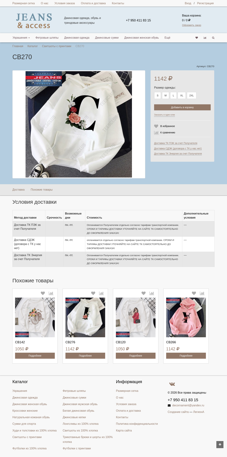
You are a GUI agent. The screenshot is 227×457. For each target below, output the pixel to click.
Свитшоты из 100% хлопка (80, 430)
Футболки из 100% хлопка (29, 448)
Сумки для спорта (24, 423)
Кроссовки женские (25, 410)
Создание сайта (178, 411)
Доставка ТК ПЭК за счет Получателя (175, 143)
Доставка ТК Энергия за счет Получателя (178, 153)
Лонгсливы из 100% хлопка (81, 423)
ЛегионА (198, 411)
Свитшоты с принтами (27, 437)
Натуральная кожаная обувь (31, 417)
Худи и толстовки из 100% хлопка (34, 430)
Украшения (21, 37)
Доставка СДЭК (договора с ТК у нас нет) (178, 148)
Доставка (18, 189)
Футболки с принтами (77, 448)
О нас (44, 3)
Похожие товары (41, 189)
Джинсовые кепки (74, 417)
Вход (188, 3)
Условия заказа (64, 3)
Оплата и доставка (93, 3)
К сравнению (167, 132)
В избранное (167, 126)
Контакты (118, 3)
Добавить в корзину (182, 107)
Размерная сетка (23, 3)
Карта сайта (124, 430)
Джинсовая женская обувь (141, 37)
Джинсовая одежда (76, 37)
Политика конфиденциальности (137, 423)
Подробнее (35, 355)
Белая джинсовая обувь (78, 410)
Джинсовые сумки (107, 37)
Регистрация (205, 3)
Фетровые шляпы (47, 37)
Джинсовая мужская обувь (80, 404)
